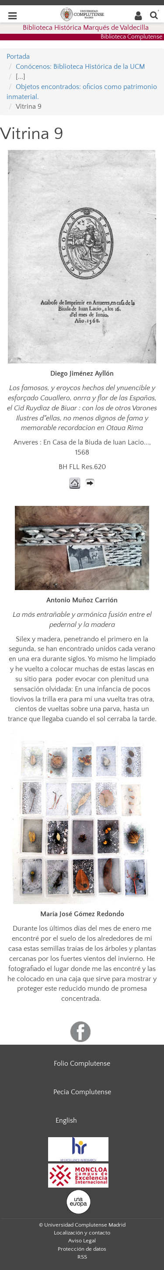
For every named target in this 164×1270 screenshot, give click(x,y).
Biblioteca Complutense (131, 36)
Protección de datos (82, 1249)
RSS (82, 1257)
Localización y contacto (82, 1233)
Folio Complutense (82, 1063)
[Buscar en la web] (154, 15)
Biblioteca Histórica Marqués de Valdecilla (86, 28)
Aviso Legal (82, 1241)
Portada (18, 56)
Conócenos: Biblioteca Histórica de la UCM (80, 67)
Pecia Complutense (82, 1092)
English (66, 1120)
